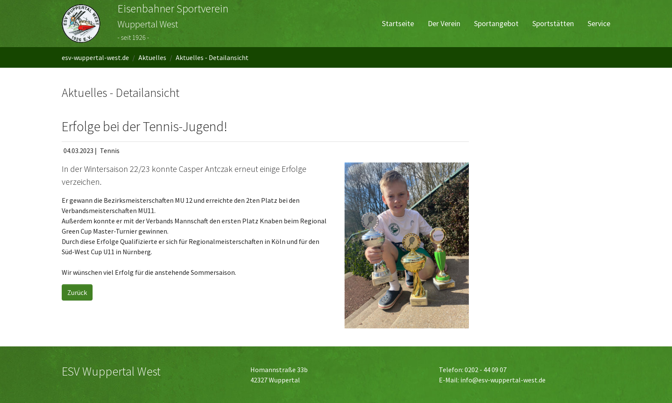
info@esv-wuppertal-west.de (503, 380)
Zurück (77, 292)
